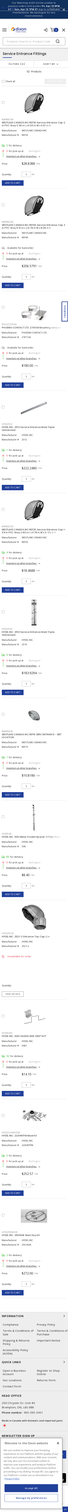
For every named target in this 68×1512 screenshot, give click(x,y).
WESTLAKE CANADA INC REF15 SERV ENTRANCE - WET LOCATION (31, 736)
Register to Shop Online (48, 1372)
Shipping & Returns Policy (16, 1342)
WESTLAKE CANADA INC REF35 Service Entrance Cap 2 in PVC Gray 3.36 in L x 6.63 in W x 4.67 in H (33, 124)
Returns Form (46, 1380)
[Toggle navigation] (4, 29)
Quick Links (34, 1362)
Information (34, 1316)
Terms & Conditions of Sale (18, 1332)
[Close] (58, 1443)
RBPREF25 (8, 526)
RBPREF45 (8, 221)
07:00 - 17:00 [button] (55, 8)
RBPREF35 (8, 119)
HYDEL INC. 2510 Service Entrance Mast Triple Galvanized (28, 633)
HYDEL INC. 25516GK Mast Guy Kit (21, 1235)
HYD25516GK (10, 1232)
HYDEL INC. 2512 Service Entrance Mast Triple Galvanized (28, 429)
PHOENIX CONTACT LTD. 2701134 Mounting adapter (31, 327)
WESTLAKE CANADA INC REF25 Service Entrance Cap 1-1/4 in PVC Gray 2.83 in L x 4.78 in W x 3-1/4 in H (34, 531)
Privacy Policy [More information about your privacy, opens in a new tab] (12, 1478)
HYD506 (7, 833)
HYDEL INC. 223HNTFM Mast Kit (19, 1135)
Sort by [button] (49, 64)
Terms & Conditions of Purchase (52, 1332)
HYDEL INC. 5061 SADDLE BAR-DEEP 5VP (24, 1036)
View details (12, 994)
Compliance (11, 1324)
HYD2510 (7, 628)
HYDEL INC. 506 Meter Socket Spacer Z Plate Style (31, 836)
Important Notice (48, 1340)
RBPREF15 (7, 731)
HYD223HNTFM (11, 1132)
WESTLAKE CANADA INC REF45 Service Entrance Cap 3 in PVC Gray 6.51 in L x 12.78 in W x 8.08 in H (33, 226)
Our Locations (12, 1380)
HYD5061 (7, 1033)
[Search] (34, 41)
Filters (17, 64)
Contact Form (12, 1386)
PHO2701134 (9, 324)
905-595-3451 (33, 1412)
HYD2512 (7, 424)
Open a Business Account (14, 1372)
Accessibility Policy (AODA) (15, 1351)
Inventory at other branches (21, 156)
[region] (31, 1473)
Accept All (31, 1488)
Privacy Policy (46, 1324)
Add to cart (12, 182)
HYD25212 (8, 933)
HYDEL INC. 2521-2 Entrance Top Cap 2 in (26, 936)
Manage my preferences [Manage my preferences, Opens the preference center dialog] (31, 1498)
